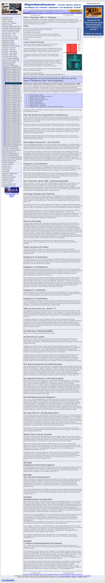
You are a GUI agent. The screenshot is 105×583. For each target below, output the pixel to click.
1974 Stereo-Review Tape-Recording (13, 159)
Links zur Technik (7, 182)
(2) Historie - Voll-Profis (8, 49)
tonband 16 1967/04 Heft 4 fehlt (14, 97)
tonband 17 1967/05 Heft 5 (13, 99)
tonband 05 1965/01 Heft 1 (13, 78)
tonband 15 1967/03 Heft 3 (13, 95)
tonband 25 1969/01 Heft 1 (13, 113)
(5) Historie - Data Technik (9, 55)
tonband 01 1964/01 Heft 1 (13, 71)
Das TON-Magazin (9, 64)
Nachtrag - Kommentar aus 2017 (15, 144)
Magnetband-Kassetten (8, 44)
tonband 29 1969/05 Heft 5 (13, 120)
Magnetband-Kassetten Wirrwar (11, 46)
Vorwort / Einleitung (7, 21)
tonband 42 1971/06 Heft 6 (13, 134)
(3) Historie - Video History (9, 51)
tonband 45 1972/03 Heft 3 (13, 139)
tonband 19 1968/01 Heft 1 (13, 102)
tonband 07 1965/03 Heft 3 (13, 81)
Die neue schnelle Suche (9, 184)
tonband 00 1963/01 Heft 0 (13, 67)
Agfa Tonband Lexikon (10, 160)
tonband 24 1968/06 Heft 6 (13, 111)
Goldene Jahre (6, 166)
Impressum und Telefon (65, 575)
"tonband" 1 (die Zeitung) (11, 65)
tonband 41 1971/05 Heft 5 (13, 132)
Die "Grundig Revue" (10, 152)
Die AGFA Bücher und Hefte (10, 37)
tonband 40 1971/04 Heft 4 (13, 130)
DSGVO (74, 575)
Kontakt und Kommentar (9, 177)
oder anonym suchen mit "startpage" (11, 194)
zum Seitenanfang (8, 580)
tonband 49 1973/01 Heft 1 (13, 143)
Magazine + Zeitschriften (9, 62)
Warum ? (12, 196)
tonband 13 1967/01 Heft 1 (13, 92)
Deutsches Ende (6, 168)
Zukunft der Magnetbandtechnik (11, 30)
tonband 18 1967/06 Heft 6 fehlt (14, 101)
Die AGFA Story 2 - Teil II (9, 35)
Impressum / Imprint (7, 179)
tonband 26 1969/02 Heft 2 (13, 115)
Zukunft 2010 (6, 171)
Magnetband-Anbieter (8, 40)
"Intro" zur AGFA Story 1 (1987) (10, 32)
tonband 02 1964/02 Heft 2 (13, 72)
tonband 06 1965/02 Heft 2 (13, 80)
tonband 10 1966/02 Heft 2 (13, 87)
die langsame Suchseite (8, 186)
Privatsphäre (80, 575)
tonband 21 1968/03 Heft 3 (13, 106)
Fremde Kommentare (8, 180)
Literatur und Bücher (8, 164)
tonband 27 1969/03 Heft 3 (13, 116)
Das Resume (5, 169)
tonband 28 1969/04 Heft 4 (13, 118)
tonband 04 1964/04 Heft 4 (13, 76)
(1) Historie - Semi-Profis (9, 48)
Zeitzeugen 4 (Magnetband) (9, 173)
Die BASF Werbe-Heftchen (11, 153)
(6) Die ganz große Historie (9, 56)
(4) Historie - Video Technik (9, 53)
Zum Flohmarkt (87, 575)
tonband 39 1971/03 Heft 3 (13, 129)
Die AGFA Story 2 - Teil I (9, 33)
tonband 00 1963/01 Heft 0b (13, 69)
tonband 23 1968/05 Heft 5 (13, 109)
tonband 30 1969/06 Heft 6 (13, 122)
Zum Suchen (76, 11)
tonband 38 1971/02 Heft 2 (13, 127)
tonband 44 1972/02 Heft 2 (13, 137)
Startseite (34, 13)
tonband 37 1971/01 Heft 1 (13, 125)
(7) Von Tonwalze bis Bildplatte (10, 58)
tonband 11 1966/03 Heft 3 (13, 88)
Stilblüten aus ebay (7, 175)
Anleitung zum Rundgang (9, 23)
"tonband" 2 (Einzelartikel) (11, 146)
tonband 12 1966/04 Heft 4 (13, 90)
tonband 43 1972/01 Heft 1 (13, 136)
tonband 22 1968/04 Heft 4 (13, 108)
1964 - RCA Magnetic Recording (13, 157)
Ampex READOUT (9, 162)
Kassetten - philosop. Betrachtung (11, 28)
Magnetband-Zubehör (8, 42)
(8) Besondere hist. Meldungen (10, 60)
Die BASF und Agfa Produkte (10, 39)
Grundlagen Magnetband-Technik (11, 26)
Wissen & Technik (7, 25)
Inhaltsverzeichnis (7, 19)
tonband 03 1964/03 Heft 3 (13, 74)
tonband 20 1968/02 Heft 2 (13, 104)
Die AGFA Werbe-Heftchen (11, 155)
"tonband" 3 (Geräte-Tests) (11, 148)
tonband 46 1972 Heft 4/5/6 (13, 141)
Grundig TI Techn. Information (12, 150)
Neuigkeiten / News (7, 18)
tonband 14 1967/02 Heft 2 (13, 94)
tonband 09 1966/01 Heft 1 (13, 85)
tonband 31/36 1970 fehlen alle (14, 123)
